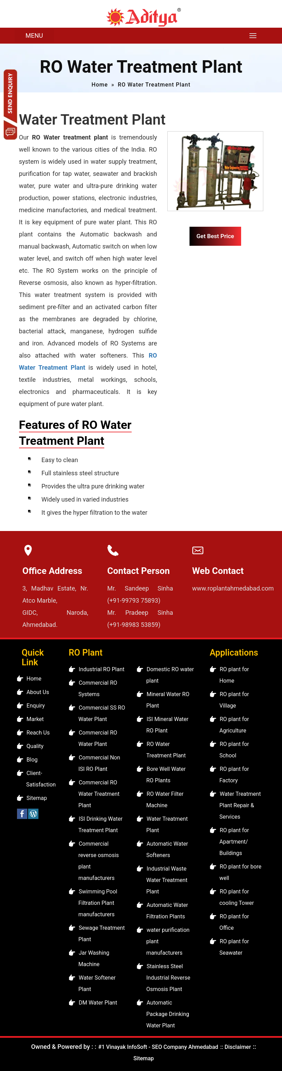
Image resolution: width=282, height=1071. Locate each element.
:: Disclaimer (235, 1047)
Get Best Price (215, 236)
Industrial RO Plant (101, 669)
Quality (35, 746)
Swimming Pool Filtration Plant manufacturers (97, 903)
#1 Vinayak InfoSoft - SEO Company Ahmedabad (158, 1047)
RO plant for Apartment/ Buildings (234, 841)
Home (99, 84)
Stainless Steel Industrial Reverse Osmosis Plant (168, 977)
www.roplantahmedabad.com (233, 588)
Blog (32, 759)
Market (35, 719)
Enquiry (36, 705)
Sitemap (37, 798)
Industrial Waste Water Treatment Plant (166, 880)
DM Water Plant (98, 1002)
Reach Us (38, 732)
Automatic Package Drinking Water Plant (167, 1014)
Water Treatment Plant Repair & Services (240, 805)
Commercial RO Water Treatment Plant (99, 794)
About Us (38, 692)
